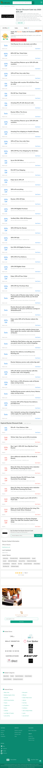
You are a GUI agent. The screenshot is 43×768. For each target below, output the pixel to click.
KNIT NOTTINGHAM (12, 561)
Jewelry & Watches (7, 679)
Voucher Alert (18, 734)
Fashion (12, 676)
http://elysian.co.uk (6, 547)
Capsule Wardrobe (28, 563)
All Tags (2, 734)
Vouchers (3, 730)
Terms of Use (31, 740)
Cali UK (4, 561)
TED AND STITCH (14, 558)
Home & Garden (28, 676)
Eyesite (33, 558)
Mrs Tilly (20, 563)
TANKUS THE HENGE (31, 561)
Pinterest (4, 753)
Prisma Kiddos (37, 563)
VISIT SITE (20, 23)
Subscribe (38, 535)
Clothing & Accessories (18, 679)
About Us (30, 736)
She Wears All (6, 566)
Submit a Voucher (18, 730)
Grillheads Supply (14, 566)
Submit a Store (18, 732)
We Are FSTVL (22, 561)
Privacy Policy (31, 738)
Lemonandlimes (6, 563)
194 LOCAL (5, 558)
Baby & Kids (6, 676)
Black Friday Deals (32, 730)
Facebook (4, 748)
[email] (26, 535)
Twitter (3, 751)
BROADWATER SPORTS (25, 558)
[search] (23, 2)
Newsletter (11, 759)
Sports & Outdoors (19, 676)
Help (16, 736)
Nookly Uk (14, 563)
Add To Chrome (19, 40)
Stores (2, 732)
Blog (3, 746)
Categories (3, 736)
